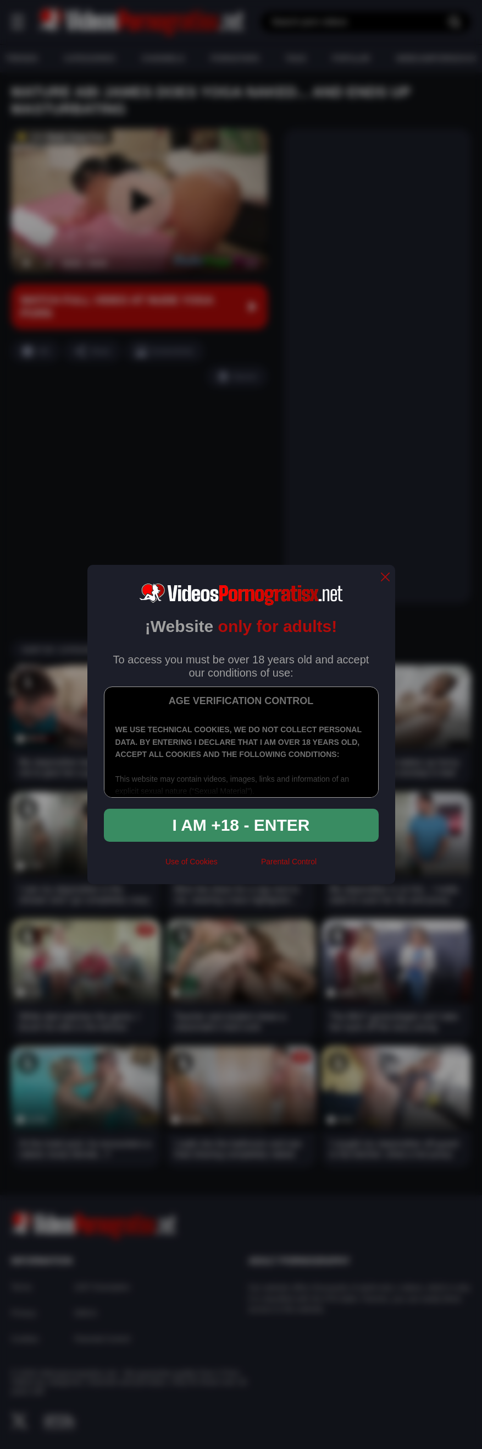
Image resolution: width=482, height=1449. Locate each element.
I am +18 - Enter (241, 825)
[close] (385, 578)
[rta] (239, 866)
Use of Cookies (191, 861)
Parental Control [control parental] (289, 861)
